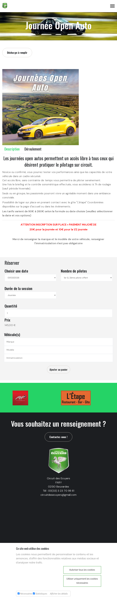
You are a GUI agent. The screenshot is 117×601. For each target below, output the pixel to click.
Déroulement (32, 148)
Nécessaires (26, 593)
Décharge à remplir (17, 52)
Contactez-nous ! (58, 437)
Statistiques (41, 593)
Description (12, 148)
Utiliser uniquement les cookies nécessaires (82, 581)
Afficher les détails (59, 593)
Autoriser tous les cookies (82, 570)
